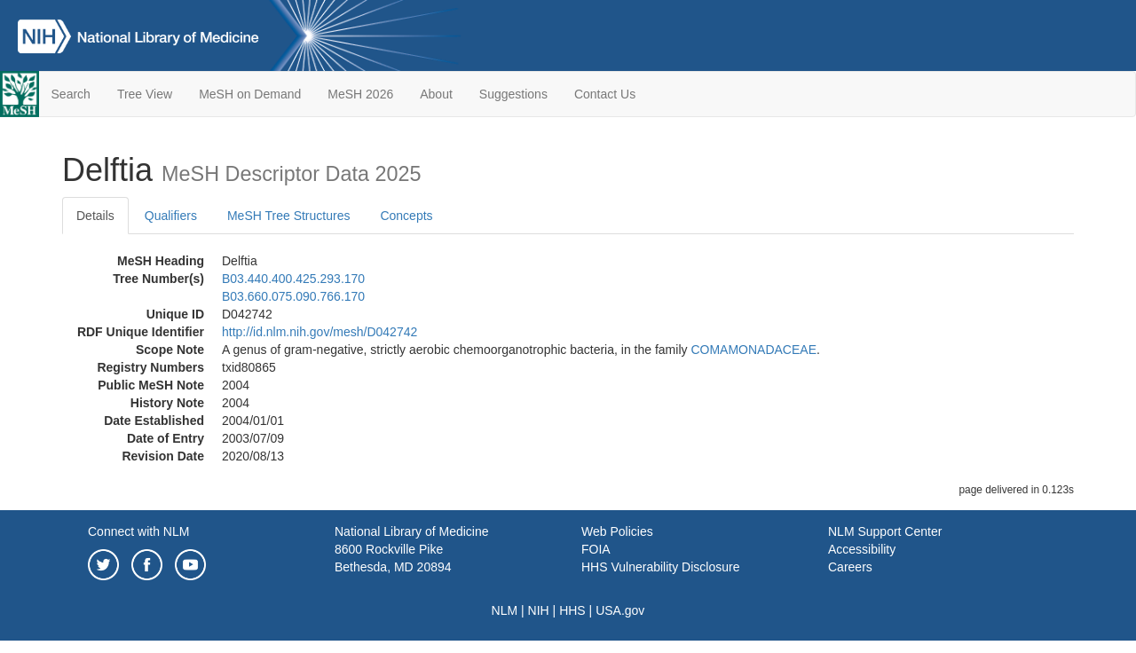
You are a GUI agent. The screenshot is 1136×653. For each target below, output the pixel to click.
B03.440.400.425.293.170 (293, 278)
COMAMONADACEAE (753, 349)
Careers (850, 567)
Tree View (144, 94)
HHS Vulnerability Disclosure (660, 567)
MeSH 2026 (360, 94)
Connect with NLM (138, 531)
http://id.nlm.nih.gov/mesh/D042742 (319, 332)
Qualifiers (171, 215)
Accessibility (861, 549)
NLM (505, 610)
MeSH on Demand (250, 94)
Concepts (406, 215)
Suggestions (513, 94)
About (436, 94)
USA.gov (620, 610)
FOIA (596, 549)
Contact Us (604, 94)
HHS (572, 610)
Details (95, 215)
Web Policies (617, 531)
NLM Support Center (885, 531)
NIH (538, 610)
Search (71, 94)
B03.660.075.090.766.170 (293, 296)
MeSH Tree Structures (289, 215)
